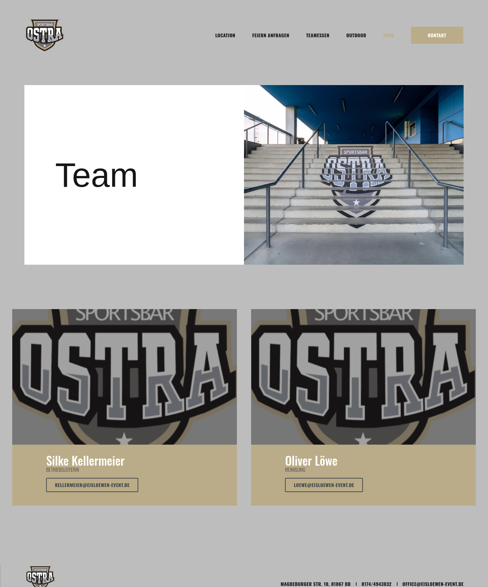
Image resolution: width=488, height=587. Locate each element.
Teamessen (317, 35)
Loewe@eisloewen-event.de (324, 484)
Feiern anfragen (270, 35)
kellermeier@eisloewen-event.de (92, 484)
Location (225, 35)
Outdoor (356, 35)
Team (388, 35)
